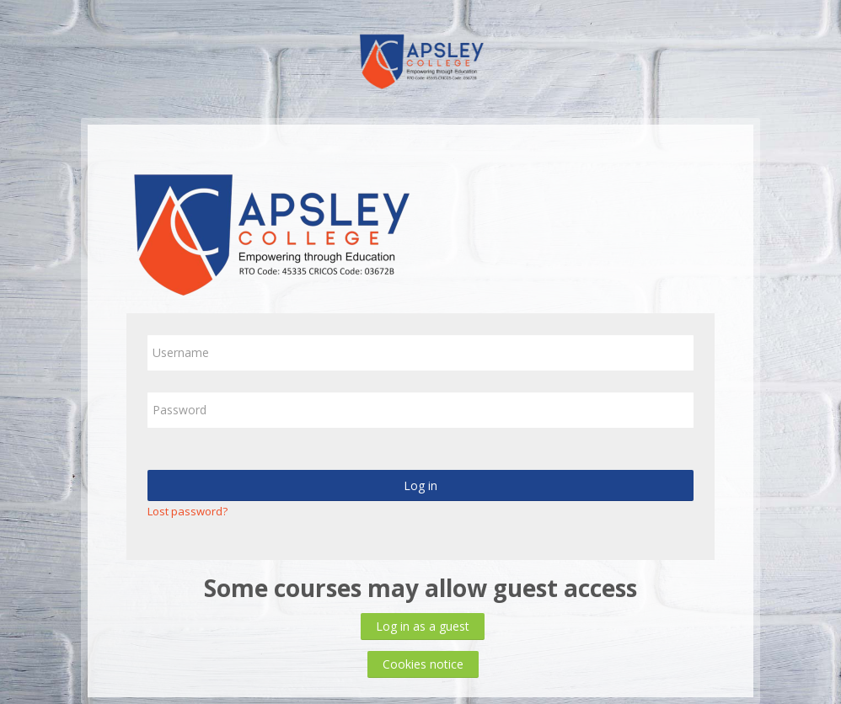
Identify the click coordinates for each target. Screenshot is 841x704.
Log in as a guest (422, 626)
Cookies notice (423, 664)
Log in (420, 485)
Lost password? (187, 511)
